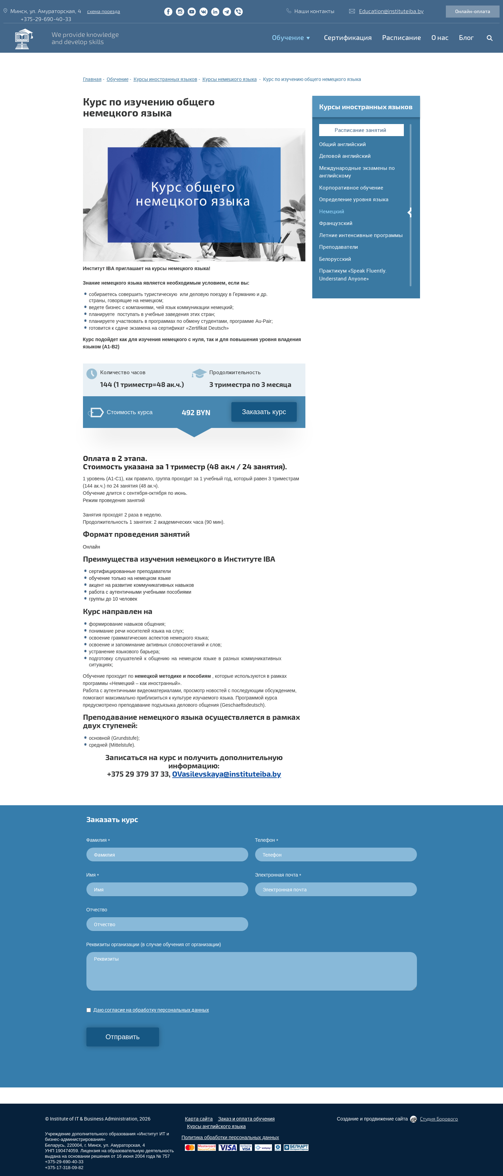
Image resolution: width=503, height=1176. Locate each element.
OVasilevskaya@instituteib (219, 773)
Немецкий (331, 211)
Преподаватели (338, 246)
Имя (92, 875)
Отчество (96, 909)
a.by (273, 773)
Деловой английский (345, 155)
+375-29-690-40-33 (46, 19)
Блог (466, 37)
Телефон (266, 840)
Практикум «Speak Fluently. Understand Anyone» (353, 274)
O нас (440, 37)
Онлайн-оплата (472, 11)
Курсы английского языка (216, 1126)
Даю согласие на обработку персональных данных (151, 1009)
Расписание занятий (360, 129)
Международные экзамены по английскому (357, 171)
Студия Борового (439, 1119)
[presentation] (138, 1059)
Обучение (288, 37)
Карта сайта (199, 1118)
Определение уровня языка (353, 199)
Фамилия (98, 840)
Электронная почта (278, 875)
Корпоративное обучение (351, 187)
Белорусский (335, 258)
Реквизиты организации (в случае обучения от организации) (153, 944)
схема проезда (103, 11)
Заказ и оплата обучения (246, 1118)
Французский (336, 222)
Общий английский (342, 144)
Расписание (401, 37)
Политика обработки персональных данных (230, 1137)
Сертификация (348, 37)
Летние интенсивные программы (361, 235)
